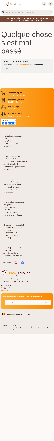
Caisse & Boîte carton (11, 156)
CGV (5, 138)
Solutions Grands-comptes (13, 202)
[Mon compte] (44, 4)
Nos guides (7, 205)
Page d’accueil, (22, 65)
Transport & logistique (12, 184)
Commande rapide (10, 144)
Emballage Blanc (9, 238)
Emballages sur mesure (12, 255)
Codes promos (9, 207)
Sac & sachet (8, 169)
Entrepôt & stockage (11, 182)
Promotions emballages (12, 215)
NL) (30, 314)
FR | (27, 314)
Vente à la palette (10, 212)
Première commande (11, 141)
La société (7, 133)
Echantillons (8, 210)
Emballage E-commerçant (13, 227)
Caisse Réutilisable (10, 235)
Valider (47, 303)
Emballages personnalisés (13, 248)
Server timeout (9, 68)
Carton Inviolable (10, 233)
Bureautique (8, 192)
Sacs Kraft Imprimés (11, 250)
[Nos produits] (2, 4)
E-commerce (8, 179)
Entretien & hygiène (11, 187)
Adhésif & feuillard (10, 164)
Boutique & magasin (11, 189)
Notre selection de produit (13, 225)
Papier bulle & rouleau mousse (15, 161)
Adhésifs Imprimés (10, 253)
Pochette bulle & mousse (13, 159)
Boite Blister (8, 230)
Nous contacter (6, 290)
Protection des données (12, 136)
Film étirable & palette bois (14, 167)
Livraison (6, 146)
